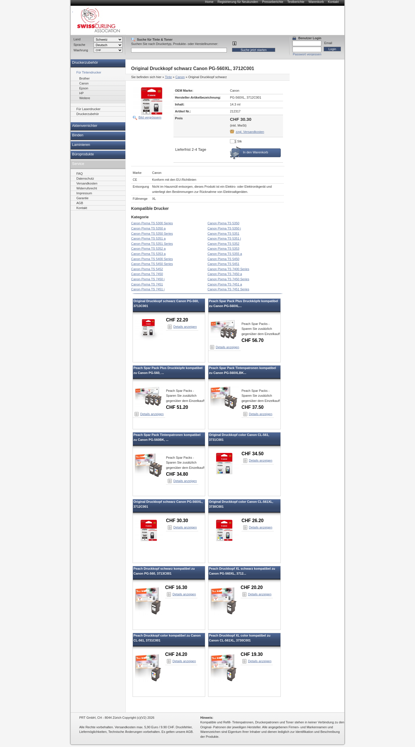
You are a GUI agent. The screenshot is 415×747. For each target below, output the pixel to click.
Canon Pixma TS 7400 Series (228, 269)
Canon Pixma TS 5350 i (224, 228)
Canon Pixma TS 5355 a (224, 253)
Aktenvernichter (84, 126)
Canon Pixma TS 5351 (223, 233)
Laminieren (81, 145)
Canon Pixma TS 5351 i (224, 238)
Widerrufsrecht (86, 188)
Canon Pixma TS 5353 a (148, 253)
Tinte (168, 77)
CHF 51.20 (177, 407)
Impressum (84, 193)
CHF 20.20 (252, 587)
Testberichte (295, 1)
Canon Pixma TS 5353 (223, 248)
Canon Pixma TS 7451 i (148, 289)
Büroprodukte (83, 154)
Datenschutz (85, 178)
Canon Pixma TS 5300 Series (152, 223)
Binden (77, 135)
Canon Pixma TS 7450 (147, 274)
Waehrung (80, 50)
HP (81, 93)
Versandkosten (86, 183)
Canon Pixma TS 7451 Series (228, 289)
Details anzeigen (185, 326)
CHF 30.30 (177, 520)
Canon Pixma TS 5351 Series (152, 243)
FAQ (79, 173)
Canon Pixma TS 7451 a (224, 284)
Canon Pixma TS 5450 (223, 259)
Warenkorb (316, 1)
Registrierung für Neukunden (238, 1)
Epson (83, 88)
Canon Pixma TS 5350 (223, 223)
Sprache (79, 44)
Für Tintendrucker (88, 72)
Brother (84, 78)
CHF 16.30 (176, 587)
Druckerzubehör (85, 63)
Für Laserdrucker (88, 109)
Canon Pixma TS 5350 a (148, 228)
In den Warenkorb (255, 152)
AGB (79, 203)
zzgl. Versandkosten (250, 131)
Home (209, 1)
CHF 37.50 (253, 407)
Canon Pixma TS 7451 (147, 284)
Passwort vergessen (307, 54)
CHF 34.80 (177, 474)
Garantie (82, 198)
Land (76, 39)
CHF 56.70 (253, 340)
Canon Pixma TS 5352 (223, 243)
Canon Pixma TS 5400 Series (152, 259)
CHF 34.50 (253, 453)
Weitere (84, 98)
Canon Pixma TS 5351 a (148, 238)
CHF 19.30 (252, 654)
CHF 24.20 (176, 654)
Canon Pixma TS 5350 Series (152, 233)
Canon (180, 77)
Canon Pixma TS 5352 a (148, 248)
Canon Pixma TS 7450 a (224, 274)
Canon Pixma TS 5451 (223, 264)
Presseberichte (272, 1)
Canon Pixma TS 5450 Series (152, 264)
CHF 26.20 (253, 520)
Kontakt (333, 1)
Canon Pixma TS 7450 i (148, 279)
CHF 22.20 (177, 319)
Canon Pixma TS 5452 (147, 269)
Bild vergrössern (150, 117)
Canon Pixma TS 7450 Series (228, 279)
